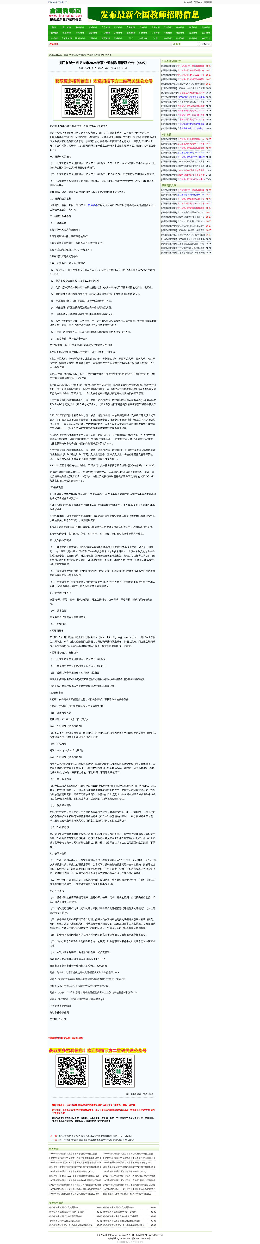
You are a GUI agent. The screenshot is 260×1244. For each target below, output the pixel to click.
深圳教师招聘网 (169, 119)
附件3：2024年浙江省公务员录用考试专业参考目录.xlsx (79, 985)
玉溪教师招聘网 (169, 97)
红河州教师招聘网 (170, 93)
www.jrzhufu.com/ (120, 1235)
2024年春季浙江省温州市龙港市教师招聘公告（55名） (128, 1162)
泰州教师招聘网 (169, 252)
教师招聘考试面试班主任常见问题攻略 (66, 1212)
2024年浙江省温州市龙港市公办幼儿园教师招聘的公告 (128, 1153)
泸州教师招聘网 (169, 101)
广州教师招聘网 (169, 88)
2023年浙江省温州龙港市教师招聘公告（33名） (125, 1171)
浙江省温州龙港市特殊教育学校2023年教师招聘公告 (127, 1194)
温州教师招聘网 (96, 55)
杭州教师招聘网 (169, 217)
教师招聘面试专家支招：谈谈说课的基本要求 (123, 1225)
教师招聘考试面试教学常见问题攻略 (119, 1212)
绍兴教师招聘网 (169, 66)
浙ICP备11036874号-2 (142, 1238)
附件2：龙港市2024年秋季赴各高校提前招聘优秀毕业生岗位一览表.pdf (87, 979)
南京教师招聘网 (169, 243)
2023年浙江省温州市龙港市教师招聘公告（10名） (72, 1171)
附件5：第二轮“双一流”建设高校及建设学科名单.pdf (77, 999)
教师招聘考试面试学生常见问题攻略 (65, 1216)
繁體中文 (198, 2)
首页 (66, 55)
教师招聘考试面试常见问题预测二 (64, 1207)
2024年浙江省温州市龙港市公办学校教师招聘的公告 (73, 1153)
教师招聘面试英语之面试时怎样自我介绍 (121, 1221)
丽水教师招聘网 (169, 194)
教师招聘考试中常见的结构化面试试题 (120, 1216)
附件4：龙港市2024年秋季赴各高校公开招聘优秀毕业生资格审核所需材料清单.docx (94, 992)
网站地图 (208, 2)
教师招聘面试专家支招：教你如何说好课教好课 (70, 1225)
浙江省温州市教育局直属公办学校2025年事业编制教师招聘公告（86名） (98, 1140)
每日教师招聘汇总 (170, 84)
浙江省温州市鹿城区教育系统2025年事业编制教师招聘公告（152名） (96, 1135)
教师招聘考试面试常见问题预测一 (118, 1207)
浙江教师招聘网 (79, 55)
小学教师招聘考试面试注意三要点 (64, 1221)
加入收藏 (188, 2)
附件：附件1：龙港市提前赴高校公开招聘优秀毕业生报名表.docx (84, 972)
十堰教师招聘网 (169, 239)
